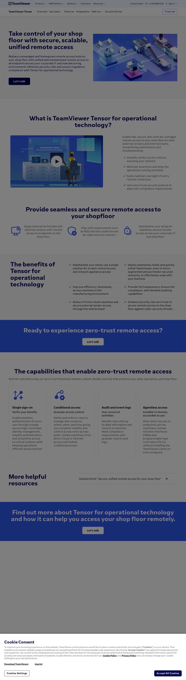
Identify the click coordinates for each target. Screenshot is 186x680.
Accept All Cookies (168, 673)
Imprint (39, 664)
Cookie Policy (110, 655)
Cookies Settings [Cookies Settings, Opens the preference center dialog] (17, 673)
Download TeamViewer (16, 664)
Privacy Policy (129, 655)
